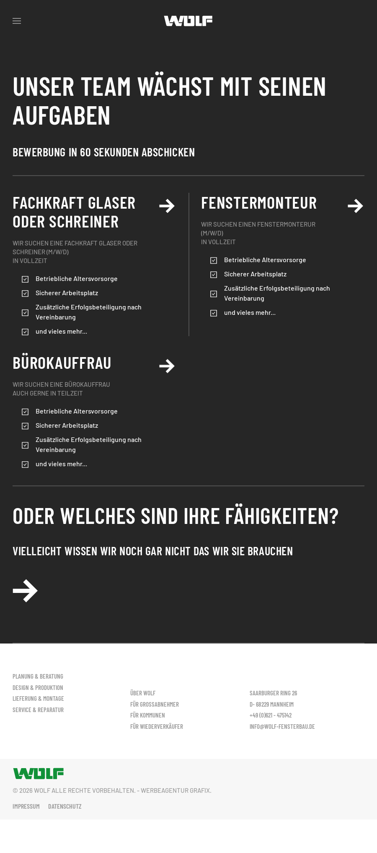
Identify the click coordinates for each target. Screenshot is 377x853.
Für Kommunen (147, 698)
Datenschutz (65, 806)
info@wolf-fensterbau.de (282, 726)
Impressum (26, 806)
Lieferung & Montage (38, 698)
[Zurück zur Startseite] (188, 21)
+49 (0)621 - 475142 (271, 715)
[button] (17, 21)
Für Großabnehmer (154, 687)
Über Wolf (142, 676)
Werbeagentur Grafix (175, 790)
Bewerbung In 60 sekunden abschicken (104, 152)
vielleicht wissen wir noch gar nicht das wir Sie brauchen (153, 551)
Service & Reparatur (38, 709)
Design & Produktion (38, 687)
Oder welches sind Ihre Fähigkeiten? (175, 515)
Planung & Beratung (38, 676)
